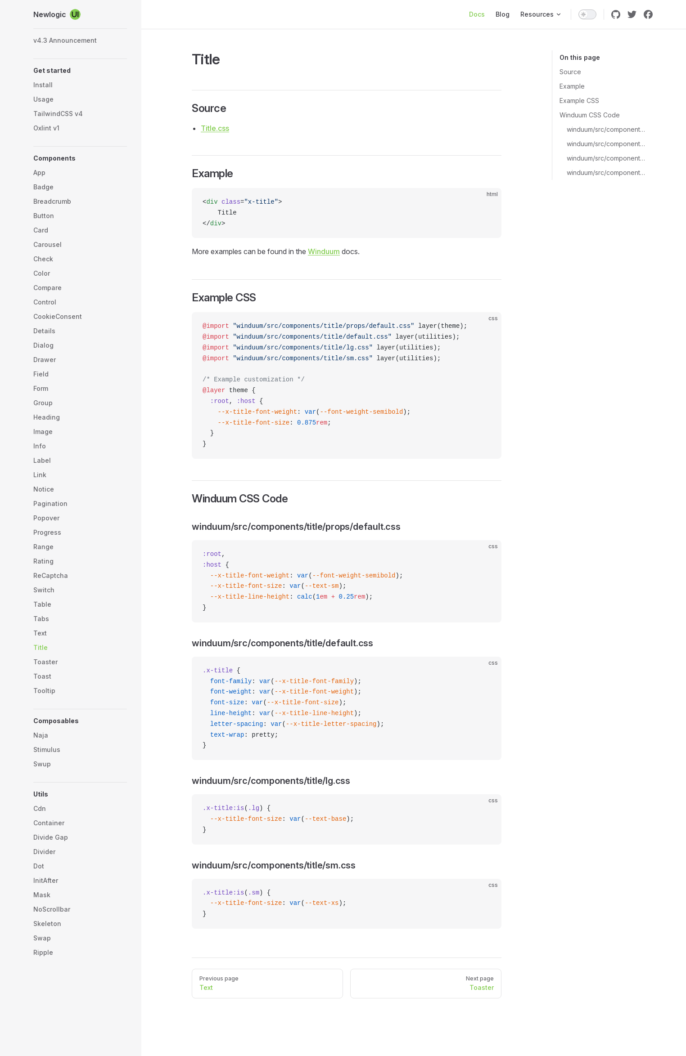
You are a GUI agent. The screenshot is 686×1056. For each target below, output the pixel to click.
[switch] (587, 14)
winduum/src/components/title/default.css (606, 144)
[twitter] (632, 14)
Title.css (215, 128)
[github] (616, 14)
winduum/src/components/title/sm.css (606, 172)
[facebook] (648, 14)
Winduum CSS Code (590, 115)
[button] (80, 70)
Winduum (324, 251)
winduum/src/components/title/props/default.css (606, 129)
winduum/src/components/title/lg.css (606, 158)
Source (570, 72)
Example (572, 86)
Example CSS (579, 100)
